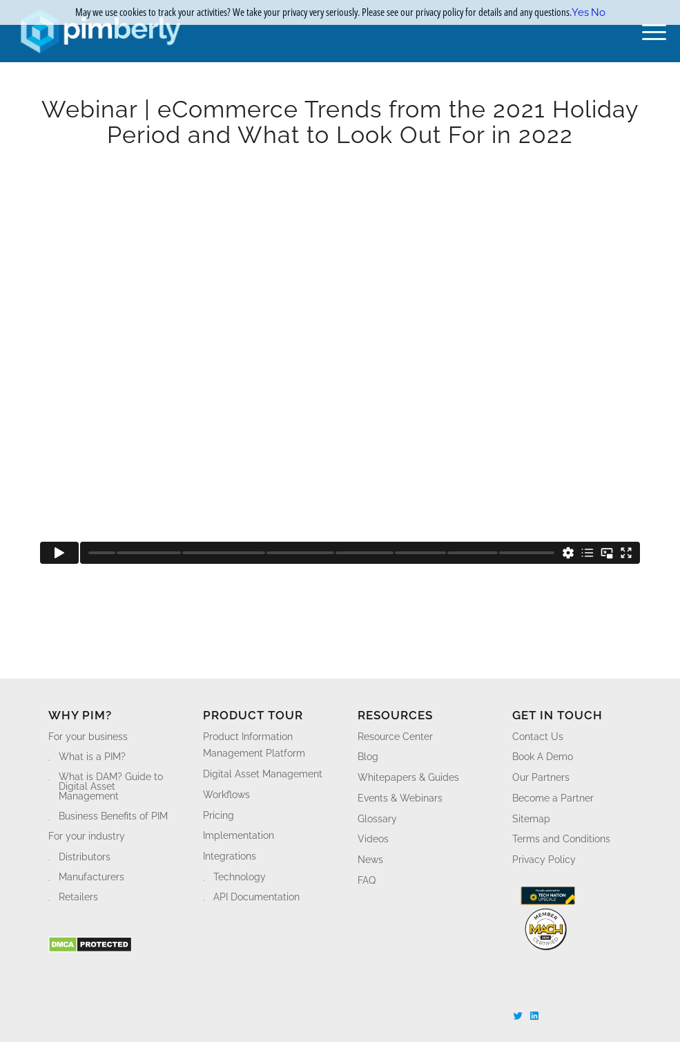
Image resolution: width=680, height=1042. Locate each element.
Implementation (238, 835)
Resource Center (395, 736)
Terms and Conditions (561, 838)
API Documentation (256, 896)
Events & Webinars (400, 798)
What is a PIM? (92, 756)
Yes (580, 12)
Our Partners (541, 777)
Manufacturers (91, 876)
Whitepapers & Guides (408, 777)
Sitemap (531, 818)
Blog (368, 756)
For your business (88, 736)
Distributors (84, 856)
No (598, 12)
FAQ (367, 880)
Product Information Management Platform (254, 745)
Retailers (78, 896)
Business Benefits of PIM (113, 816)
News (370, 859)
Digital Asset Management (262, 773)
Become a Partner (553, 798)
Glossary (377, 818)
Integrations (229, 856)
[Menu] (647, 31)
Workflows (226, 794)
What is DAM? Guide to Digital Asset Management (111, 786)
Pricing (218, 815)
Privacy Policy (544, 859)
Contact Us (537, 736)
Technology (239, 876)
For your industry (86, 836)
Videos (373, 838)
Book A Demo (542, 756)
